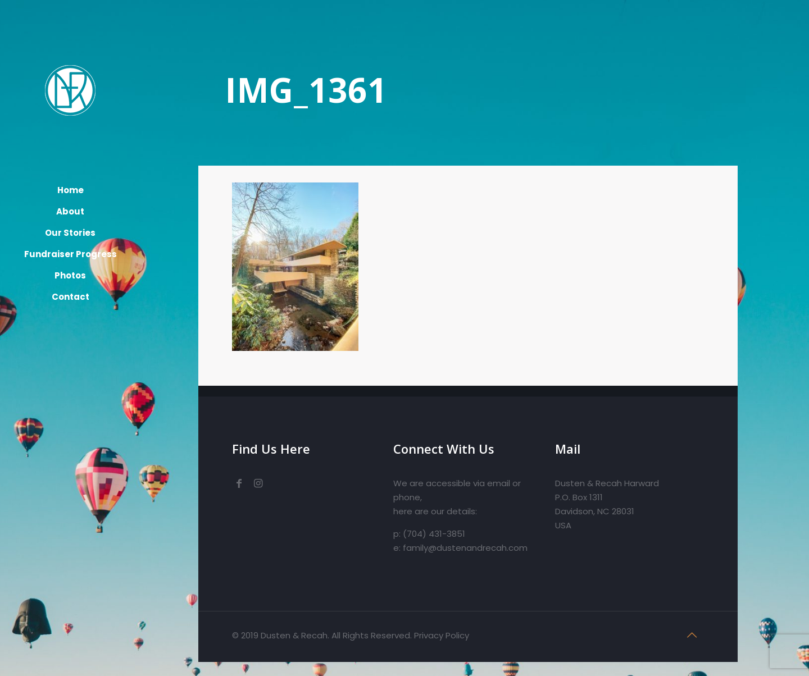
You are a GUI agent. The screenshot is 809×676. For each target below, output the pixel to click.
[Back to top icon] (692, 635)
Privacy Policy (441, 635)
